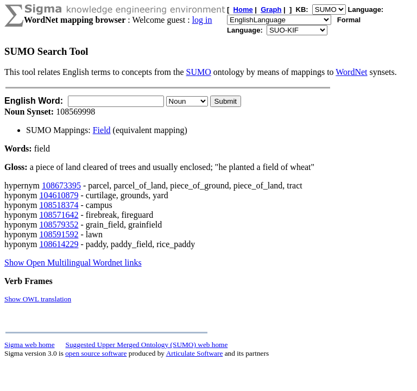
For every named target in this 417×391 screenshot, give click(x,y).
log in (202, 19)
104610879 (58, 195)
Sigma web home (29, 344)
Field (102, 130)
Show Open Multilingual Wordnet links (73, 262)
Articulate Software (194, 353)
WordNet (351, 72)
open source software (96, 353)
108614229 (58, 244)
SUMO (198, 72)
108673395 (61, 185)
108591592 (58, 234)
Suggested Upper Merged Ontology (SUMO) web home (147, 344)
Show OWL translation (37, 299)
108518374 (58, 205)
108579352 (58, 224)
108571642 (58, 214)
